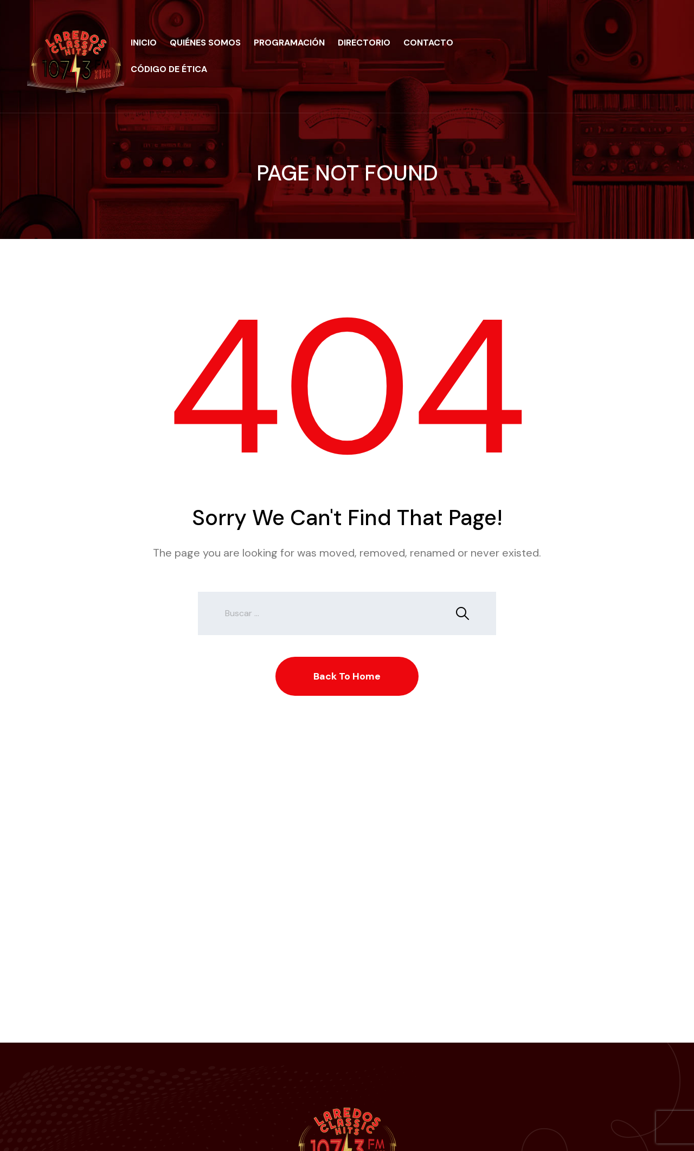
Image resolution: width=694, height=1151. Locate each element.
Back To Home (347, 676)
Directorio (364, 42)
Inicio (144, 42)
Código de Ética (169, 69)
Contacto (428, 42)
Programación (289, 42)
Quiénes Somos (205, 42)
